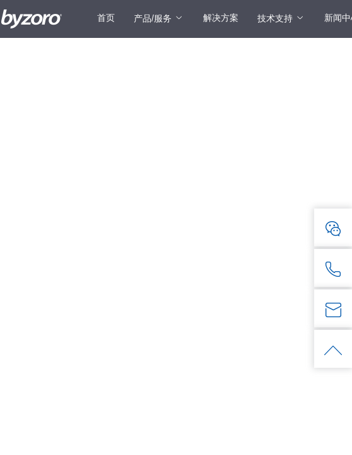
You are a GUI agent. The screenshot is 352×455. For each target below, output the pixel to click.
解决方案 (220, 18)
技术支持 (275, 18)
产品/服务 (153, 18)
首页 (106, 18)
